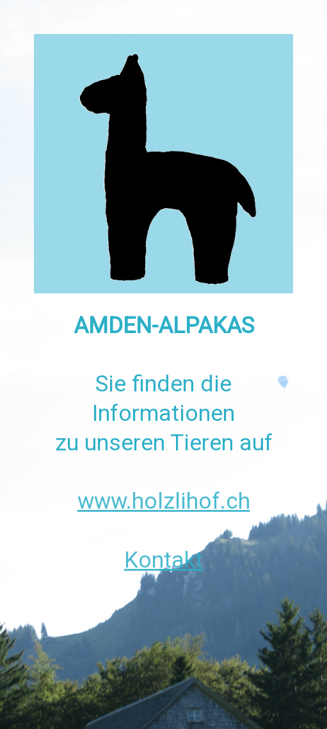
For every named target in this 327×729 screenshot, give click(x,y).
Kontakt (163, 559)
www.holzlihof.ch (163, 500)
